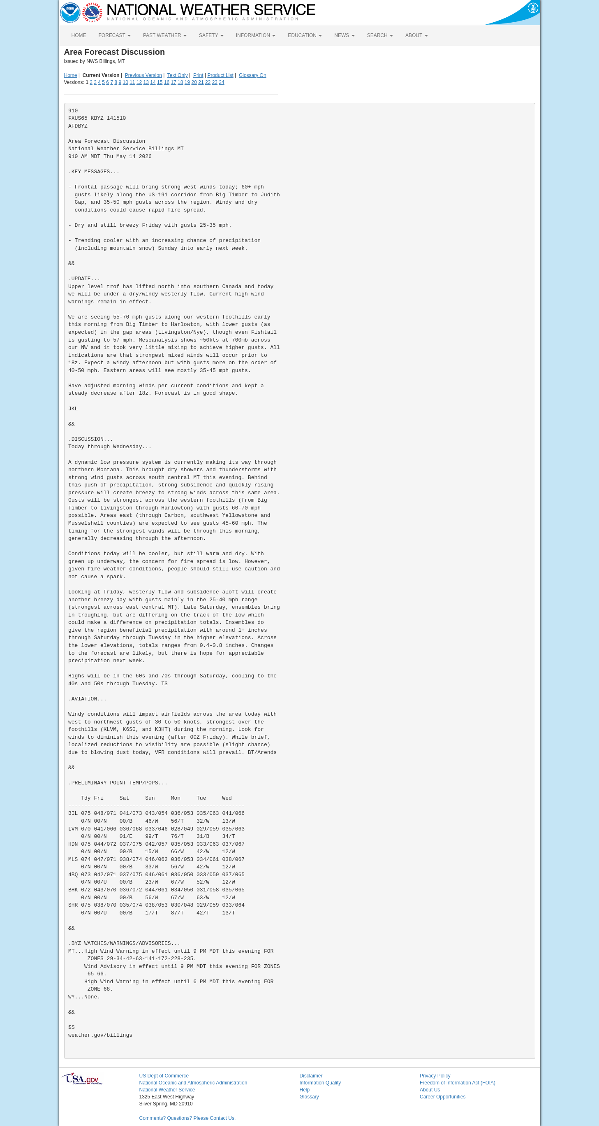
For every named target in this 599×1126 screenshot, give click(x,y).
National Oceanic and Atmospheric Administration (193, 1083)
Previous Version (143, 75)
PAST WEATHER (165, 35)
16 (166, 82)
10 (125, 82)
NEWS (344, 35)
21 (201, 82)
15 (159, 82)
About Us (430, 1090)
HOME (79, 35)
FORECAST (115, 35)
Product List (220, 75)
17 (173, 82)
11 (132, 82)
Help (305, 1090)
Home (70, 75)
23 (214, 82)
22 (207, 82)
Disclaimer (311, 1076)
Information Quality (320, 1083)
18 (180, 82)
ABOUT (416, 35)
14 (152, 82)
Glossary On (252, 75)
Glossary (309, 1097)
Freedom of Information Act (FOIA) (457, 1083)
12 (139, 82)
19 (187, 82)
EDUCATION (305, 35)
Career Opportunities (442, 1097)
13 (146, 82)
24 (221, 82)
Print (198, 75)
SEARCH (380, 35)
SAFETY (211, 35)
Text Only (177, 75)
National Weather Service (167, 1090)
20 (194, 82)
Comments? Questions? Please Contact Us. (187, 1118)
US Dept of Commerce (164, 1076)
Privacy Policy (435, 1076)
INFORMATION (255, 35)
